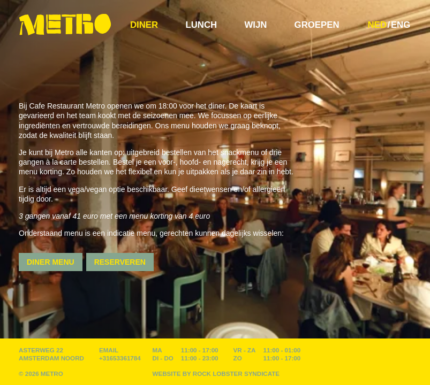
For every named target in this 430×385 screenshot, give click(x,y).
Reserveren (120, 262)
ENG (400, 25)
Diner (144, 25)
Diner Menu (50, 262)
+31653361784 (120, 358)
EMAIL (108, 349)
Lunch (201, 25)
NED (376, 25)
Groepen (317, 25)
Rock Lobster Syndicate (236, 373)
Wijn (255, 25)
